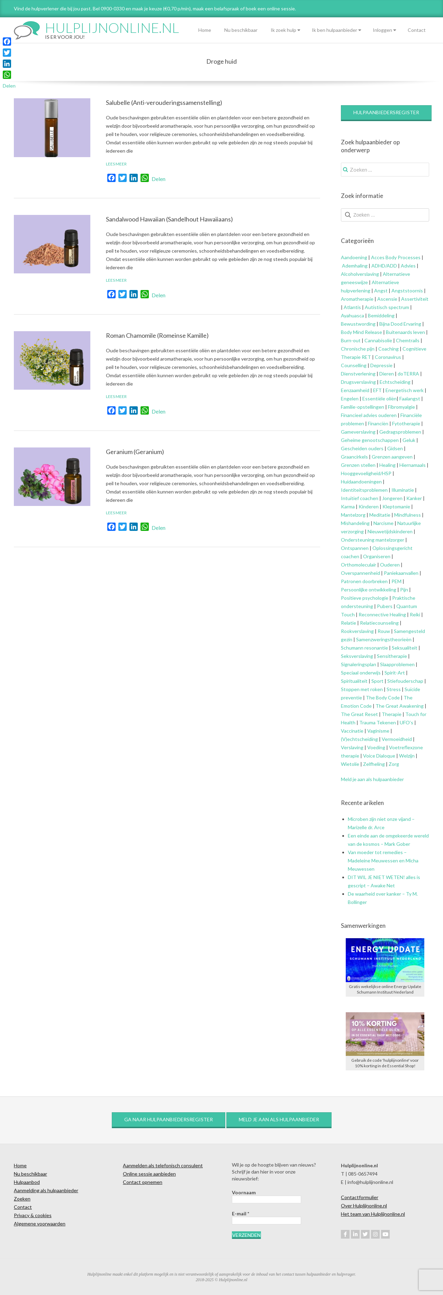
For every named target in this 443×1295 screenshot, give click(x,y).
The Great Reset (359, 714)
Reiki (415, 614)
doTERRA (408, 374)
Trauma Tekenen (377, 722)
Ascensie (387, 299)
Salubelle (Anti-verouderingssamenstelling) (164, 102)
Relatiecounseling (379, 623)
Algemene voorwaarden (39, 1223)
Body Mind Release (361, 332)
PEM (396, 581)
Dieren (386, 374)
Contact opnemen (142, 1182)
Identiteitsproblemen (364, 490)
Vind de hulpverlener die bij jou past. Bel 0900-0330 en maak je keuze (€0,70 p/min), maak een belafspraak (126, 8)
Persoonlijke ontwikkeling (368, 589)
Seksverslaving (357, 656)
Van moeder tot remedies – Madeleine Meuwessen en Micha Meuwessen (383, 860)
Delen (158, 178)
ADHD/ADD (383, 266)
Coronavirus (388, 357)
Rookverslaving (357, 631)
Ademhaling (355, 266)
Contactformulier (359, 1197)
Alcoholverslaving (360, 274)
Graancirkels (354, 457)
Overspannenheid (360, 573)
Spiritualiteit (354, 681)
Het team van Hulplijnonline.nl (373, 1214)
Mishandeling (355, 523)
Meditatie (379, 515)
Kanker (414, 498)
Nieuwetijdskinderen (390, 531)
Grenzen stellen (358, 465)
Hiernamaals (412, 465)
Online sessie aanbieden (149, 1174)
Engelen (350, 398)
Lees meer (116, 163)
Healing (387, 465)
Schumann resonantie (364, 648)
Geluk (409, 440)
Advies (408, 266)
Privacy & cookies (33, 1215)
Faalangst (409, 398)
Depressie (381, 365)
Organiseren (376, 556)
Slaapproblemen (397, 664)
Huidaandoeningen (361, 482)
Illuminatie (402, 490)
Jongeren (392, 498)
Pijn (404, 589)
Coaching (388, 349)
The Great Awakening (400, 706)
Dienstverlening (358, 374)
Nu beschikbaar (240, 30)
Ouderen (390, 565)
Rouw (384, 631)
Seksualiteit (404, 648)
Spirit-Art (395, 673)
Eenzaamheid (355, 390)
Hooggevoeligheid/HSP (366, 473)
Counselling (354, 365)
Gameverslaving (358, 432)
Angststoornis (407, 290)
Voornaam (244, 1192)
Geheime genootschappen (370, 440)
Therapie (391, 714)
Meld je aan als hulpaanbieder (372, 779)
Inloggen (382, 30)
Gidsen (395, 448)
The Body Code (383, 697)
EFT (377, 390)
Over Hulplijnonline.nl (364, 1205)
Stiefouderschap (405, 681)
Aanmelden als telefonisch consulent (163, 1165)
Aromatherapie (357, 299)
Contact (417, 30)
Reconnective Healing (382, 614)
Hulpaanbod (27, 1182)
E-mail (240, 1213)
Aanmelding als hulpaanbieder (46, 1190)
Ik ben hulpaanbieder (334, 30)
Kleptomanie (396, 506)
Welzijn (407, 756)
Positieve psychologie (364, 598)
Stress (394, 689)
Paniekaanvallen (401, 573)
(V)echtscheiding (359, 739)
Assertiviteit (414, 299)
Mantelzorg (353, 515)
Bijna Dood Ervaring (400, 324)
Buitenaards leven (405, 332)
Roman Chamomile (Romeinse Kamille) (157, 335)
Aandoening (354, 257)
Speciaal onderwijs (361, 673)
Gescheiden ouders (362, 448)
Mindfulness (407, 515)
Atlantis (352, 307)
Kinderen (369, 506)
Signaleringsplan (358, 664)
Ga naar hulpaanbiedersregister (168, 1119)
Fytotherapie (406, 423)
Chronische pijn (357, 349)
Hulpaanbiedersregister (386, 112)
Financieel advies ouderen (369, 415)
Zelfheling (374, 764)
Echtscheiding (395, 382)
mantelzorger (390, 540)
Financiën (378, 423)
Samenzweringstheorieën (384, 639)
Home (204, 30)
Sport (377, 681)
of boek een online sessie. (268, 8)
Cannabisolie (378, 340)
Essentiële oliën (379, 398)
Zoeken (22, 1199)
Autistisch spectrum (387, 307)
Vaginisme (378, 731)
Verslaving (352, 747)
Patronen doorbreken (364, 581)
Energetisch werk (405, 390)
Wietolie (350, 764)
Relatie (348, 623)
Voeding (376, 747)
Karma (348, 506)
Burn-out (351, 340)
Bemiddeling (381, 315)
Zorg (394, 764)
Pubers (384, 606)
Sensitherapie (392, 656)
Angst (381, 290)
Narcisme (383, 523)
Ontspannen (355, 548)
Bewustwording (358, 324)
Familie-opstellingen (362, 407)
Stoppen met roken (362, 689)
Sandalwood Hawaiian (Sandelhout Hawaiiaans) (169, 219)
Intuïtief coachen (359, 498)
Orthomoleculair (358, 565)
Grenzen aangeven (392, 457)
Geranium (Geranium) (135, 451)
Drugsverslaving (358, 382)
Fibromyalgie (401, 407)
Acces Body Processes (396, 257)
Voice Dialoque (379, 756)
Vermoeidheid (397, 739)
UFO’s (406, 722)
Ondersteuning (357, 540)
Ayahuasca (352, 315)
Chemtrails (407, 340)
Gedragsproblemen (400, 432)
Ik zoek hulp (283, 30)
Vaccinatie (352, 731)
